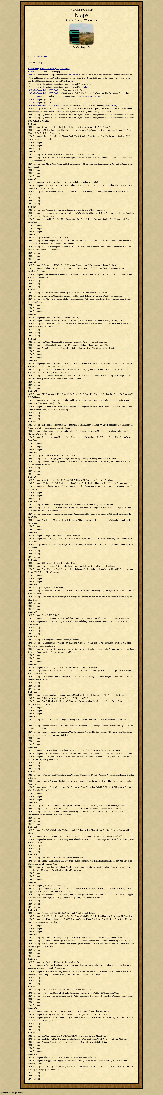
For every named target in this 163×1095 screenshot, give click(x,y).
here (130, 78)
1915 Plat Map (34, 96)
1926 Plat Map (55, 105)
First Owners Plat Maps (38, 56)
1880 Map (32, 75)
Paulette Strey (110, 105)
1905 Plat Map (55, 93)
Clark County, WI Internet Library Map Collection (48, 69)
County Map (33, 72)
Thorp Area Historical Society (88, 96)
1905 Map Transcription (38, 93)
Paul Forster (73, 75)
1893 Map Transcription (38, 90)
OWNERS (44, 121)
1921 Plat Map (34, 102)
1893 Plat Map (55, 90)
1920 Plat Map (34, 99)
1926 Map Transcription (38, 105)
